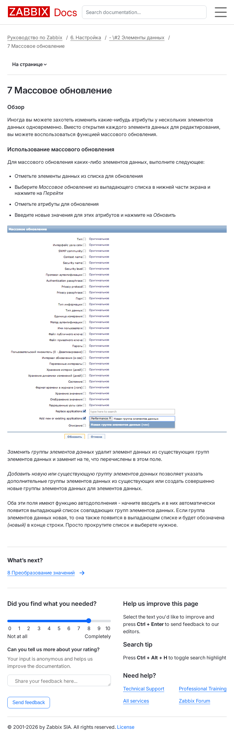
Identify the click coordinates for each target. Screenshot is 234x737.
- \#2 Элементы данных (137, 37)
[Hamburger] (221, 12)
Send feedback (28, 702)
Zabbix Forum (194, 701)
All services (136, 701)
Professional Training (203, 689)
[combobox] (145, 12)
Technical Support (143, 689)
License (125, 727)
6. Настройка (85, 37)
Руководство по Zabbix (34, 37)
